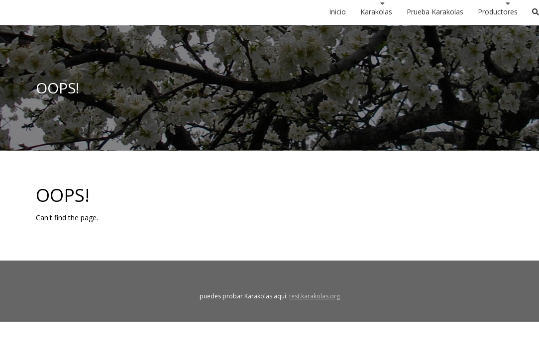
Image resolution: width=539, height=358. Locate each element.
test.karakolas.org (314, 296)
